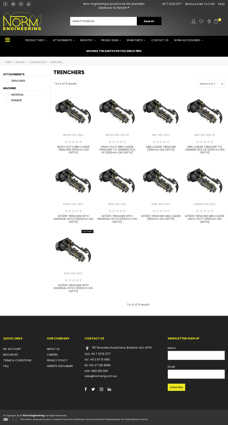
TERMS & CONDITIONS (17, 360)
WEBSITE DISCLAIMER (60, 366)
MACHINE (9, 88)
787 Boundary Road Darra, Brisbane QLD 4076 (118, 348)
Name (172, 348)
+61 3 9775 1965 (100, 359)
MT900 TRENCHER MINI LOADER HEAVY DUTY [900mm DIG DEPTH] (204, 219)
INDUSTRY (86, 40)
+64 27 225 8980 (100, 365)
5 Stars (80, 142)
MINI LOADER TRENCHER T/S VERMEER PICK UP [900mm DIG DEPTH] (205, 150)
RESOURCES (10, 355)
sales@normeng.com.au (101, 376)
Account (194, 21)
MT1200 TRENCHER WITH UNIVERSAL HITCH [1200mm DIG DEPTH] (73, 219)
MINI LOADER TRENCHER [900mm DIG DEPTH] (161, 148)
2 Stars (69, 142)
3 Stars (73, 142)
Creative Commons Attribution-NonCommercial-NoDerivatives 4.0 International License (100, 419)
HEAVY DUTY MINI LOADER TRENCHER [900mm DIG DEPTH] (73, 150)
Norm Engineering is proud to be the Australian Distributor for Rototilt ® (114, 6)
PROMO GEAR (109, 40)
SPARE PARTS (135, 40)
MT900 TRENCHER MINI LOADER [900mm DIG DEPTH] (161, 217)
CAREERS (52, 355)
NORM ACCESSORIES (187, 40)
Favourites (201, 21)
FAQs (221, 4)
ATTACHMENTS (62, 40)
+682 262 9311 (99, 371)
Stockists (209, 21)
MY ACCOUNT (12, 349)
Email (171, 367)
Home (8, 62)
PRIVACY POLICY (57, 360)
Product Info (35, 40)
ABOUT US (53, 349)
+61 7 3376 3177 (171, 4)
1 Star (66, 142)
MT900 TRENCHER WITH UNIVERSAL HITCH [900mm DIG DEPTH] (73, 288)
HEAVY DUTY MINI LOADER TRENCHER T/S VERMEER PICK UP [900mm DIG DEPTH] (117, 150)
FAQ (6, 366)
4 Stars (77, 142)
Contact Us (159, 40)
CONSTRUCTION (37, 62)
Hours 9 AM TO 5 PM (201, 4)
